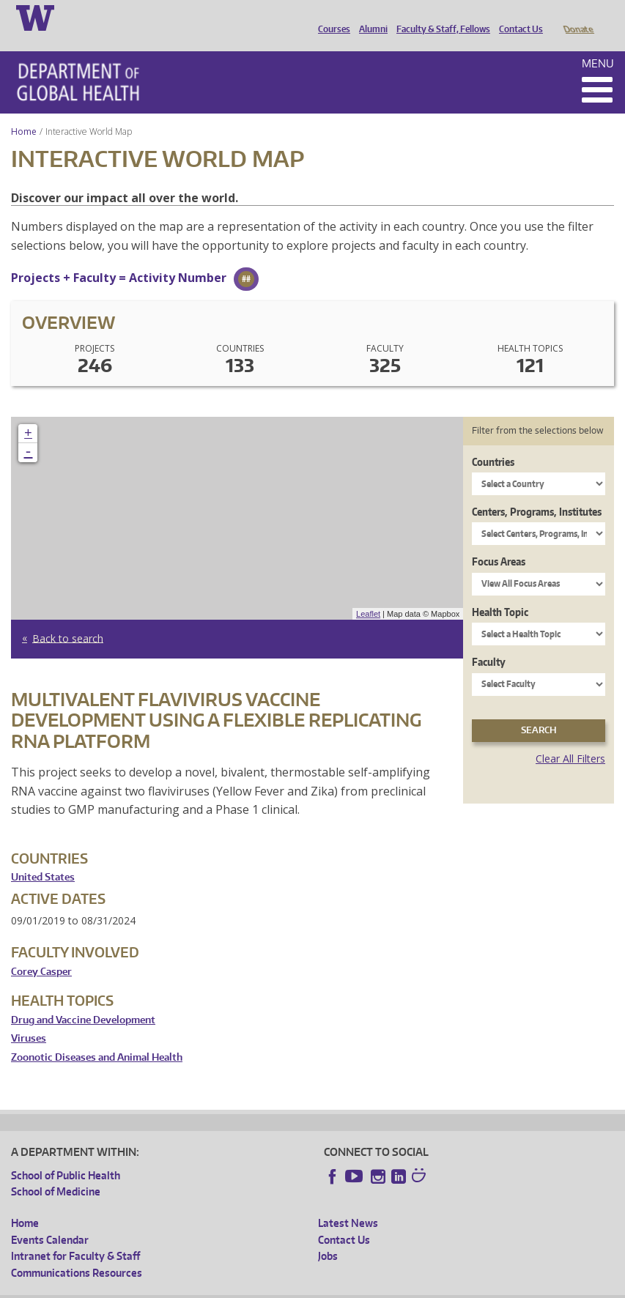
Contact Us (517, 16)
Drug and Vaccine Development (83, 999)
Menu (598, 43)
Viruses (28, 1017)
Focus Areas (498, 541)
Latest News (348, 1202)
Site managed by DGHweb (351, 1286)
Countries (493, 441)
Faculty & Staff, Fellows (440, 16)
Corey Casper (41, 951)
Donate (577, 16)
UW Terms (264, 1286)
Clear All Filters (570, 738)
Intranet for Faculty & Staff (75, 1235)
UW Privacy (205, 1286)
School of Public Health (65, 1155)
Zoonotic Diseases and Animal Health (96, 1036)
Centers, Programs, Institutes (537, 491)
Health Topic (500, 591)
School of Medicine (55, 1171)
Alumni (369, 16)
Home (24, 111)
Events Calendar (50, 1219)
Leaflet (368, 593)
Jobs (328, 1235)
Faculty (489, 641)
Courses (330, 16)
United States (43, 856)
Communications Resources (76, 1252)
